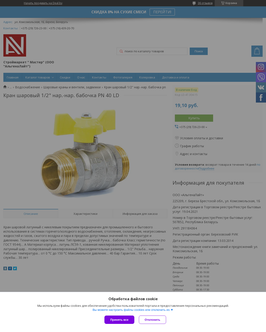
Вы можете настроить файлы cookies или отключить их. (131, 309)
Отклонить (152, 319)
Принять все (119, 319)
